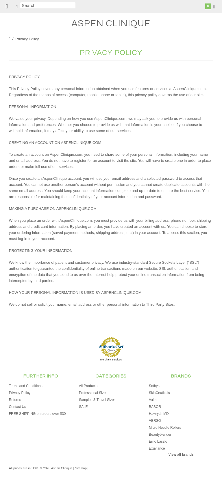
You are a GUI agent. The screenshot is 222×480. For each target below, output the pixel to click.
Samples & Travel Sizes (97, 400)
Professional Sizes (93, 393)
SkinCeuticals (159, 393)
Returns (15, 400)
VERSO (155, 421)
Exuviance (157, 448)
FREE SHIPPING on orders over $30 (37, 414)
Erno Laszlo (158, 441)
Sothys (154, 386)
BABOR (155, 407)
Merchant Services (111, 359)
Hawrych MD (159, 414)
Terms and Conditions (25, 386)
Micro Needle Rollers (165, 428)
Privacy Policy (20, 393)
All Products (88, 386)
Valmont (155, 400)
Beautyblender (160, 435)
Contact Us (17, 407)
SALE (83, 407)
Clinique (110, 23)
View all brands (181, 454)
